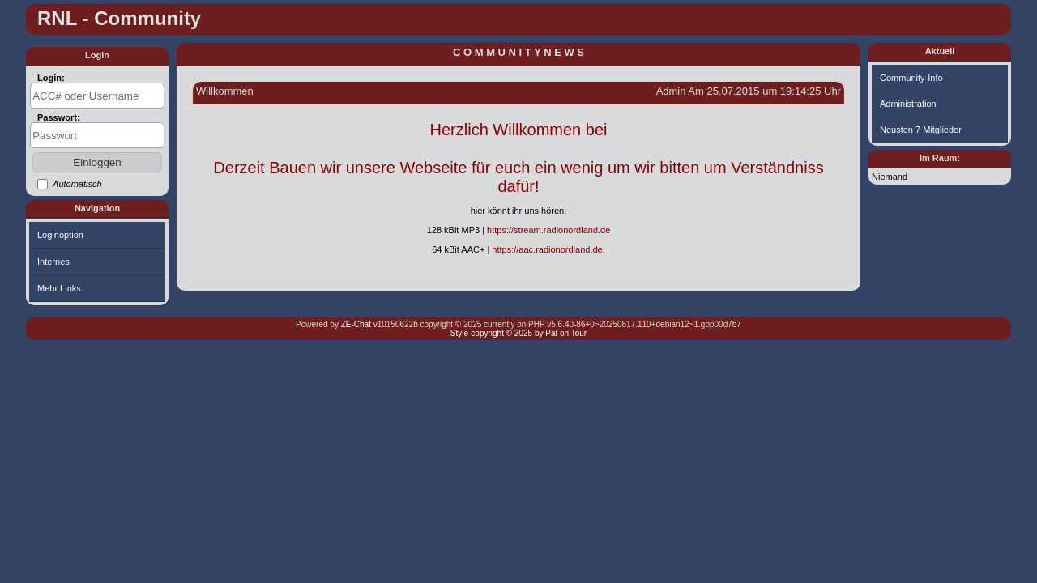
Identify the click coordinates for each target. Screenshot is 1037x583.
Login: (51, 78)
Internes (53, 261)
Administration (908, 104)
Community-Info (911, 78)
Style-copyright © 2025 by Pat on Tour (518, 333)
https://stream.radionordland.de (548, 230)
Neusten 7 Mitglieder (921, 129)
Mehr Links (59, 288)
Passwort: (58, 117)
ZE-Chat (356, 324)
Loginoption (60, 235)
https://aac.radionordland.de (547, 249)
